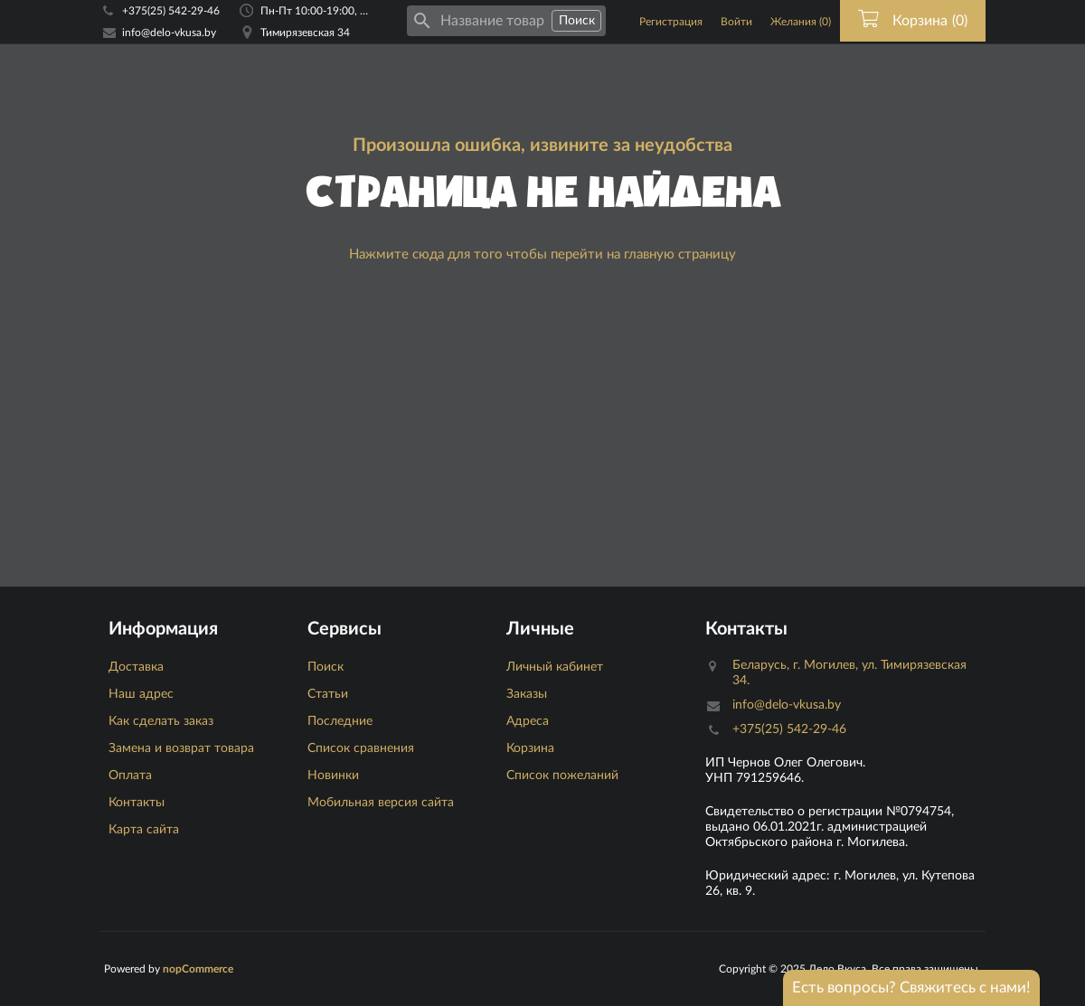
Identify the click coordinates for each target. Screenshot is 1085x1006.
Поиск (325, 667)
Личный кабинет (554, 667)
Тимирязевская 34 (305, 32)
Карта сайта (143, 829)
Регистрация (671, 21)
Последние (340, 721)
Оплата (130, 775)
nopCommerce (198, 969)
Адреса (527, 721)
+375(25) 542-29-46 (171, 10)
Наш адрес (141, 694)
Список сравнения (360, 748)
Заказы (526, 694)
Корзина (530, 748)
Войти (736, 21)
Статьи (327, 694)
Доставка (136, 667)
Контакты (136, 802)
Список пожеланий (562, 775)
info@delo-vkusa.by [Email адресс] (169, 32)
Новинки (333, 775)
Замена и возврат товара (181, 748)
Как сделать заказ (160, 721)
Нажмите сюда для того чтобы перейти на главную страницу (542, 254)
